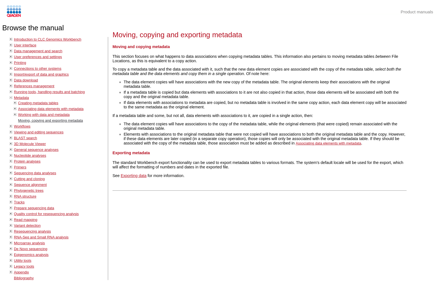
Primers (20, 167)
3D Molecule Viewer (30, 144)
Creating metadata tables (38, 103)
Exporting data (134, 175)
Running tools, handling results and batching (49, 92)
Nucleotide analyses (30, 155)
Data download (26, 80)
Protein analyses (27, 161)
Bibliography (24, 278)
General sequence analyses (36, 150)
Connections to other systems (37, 68)
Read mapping (25, 220)
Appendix (21, 272)
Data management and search (38, 51)
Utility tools (22, 260)
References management (34, 86)
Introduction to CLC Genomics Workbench (47, 39)
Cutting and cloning (29, 179)
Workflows (22, 126)
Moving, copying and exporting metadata (50, 120)
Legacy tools (24, 266)
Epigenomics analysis (31, 255)
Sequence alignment (30, 185)
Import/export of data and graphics (41, 74)
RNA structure (25, 196)
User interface (25, 45)
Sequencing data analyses (35, 173)
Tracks (19, 202)
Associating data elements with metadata (50, 109)
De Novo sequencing (30, 249)
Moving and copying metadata (141, 46)
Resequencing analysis (32, 231)
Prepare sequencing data (34, 208)
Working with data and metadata (44, 115)
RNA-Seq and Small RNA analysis (41, 237)
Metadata (21, 98)
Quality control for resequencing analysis (46, 214)
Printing (20, 63)
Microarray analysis (29, 243)
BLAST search (25, 138)
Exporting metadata (131, 153)
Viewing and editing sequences (38, 132)
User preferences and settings (38, 57)
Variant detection (27, 225)
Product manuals (417, 11)
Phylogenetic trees (29, 190)
